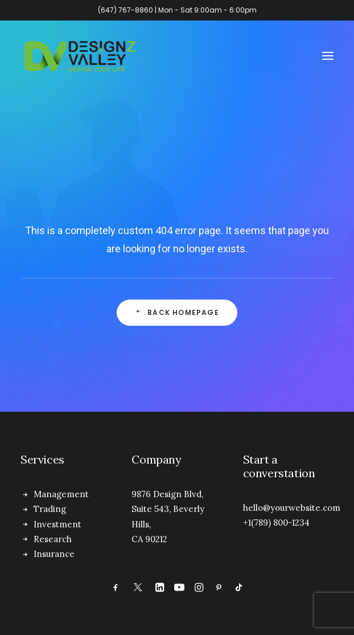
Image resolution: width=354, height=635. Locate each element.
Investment (57, 524)
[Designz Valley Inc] (80, 56)
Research (53, 539)
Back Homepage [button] (177, 312)
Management (61, 494)
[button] (328, 56)
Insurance (54, 553)
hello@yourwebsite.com (291, 507)
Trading (50, 508)
